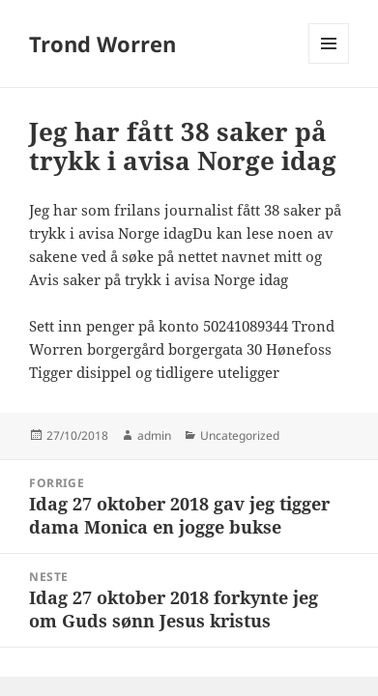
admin (154, 435)
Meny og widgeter (329, 63)
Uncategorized (239, 435)
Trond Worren (102, 43)
